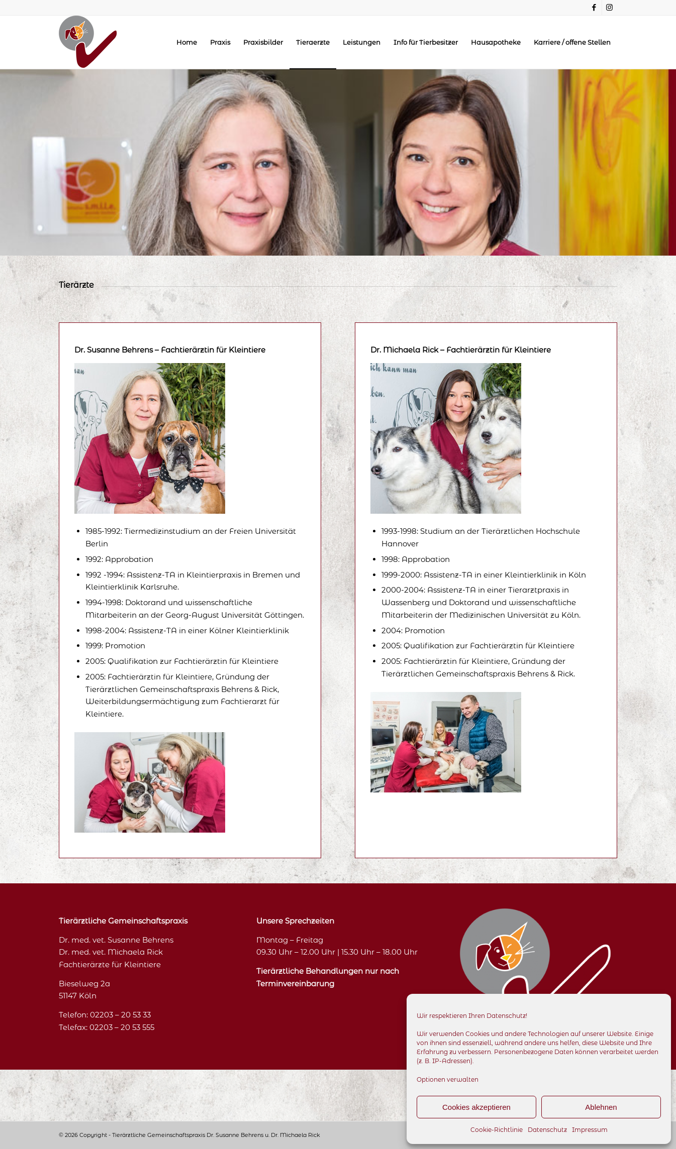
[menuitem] (187, 42)
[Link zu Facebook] (594, 7)
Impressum (590, 1129)
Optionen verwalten (447, 1079)
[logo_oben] (88, 42)
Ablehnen (601, 1107)
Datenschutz (547, 1129)
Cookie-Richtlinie (496, 1129)
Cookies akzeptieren (476, 1107)
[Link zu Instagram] (609, 7)
